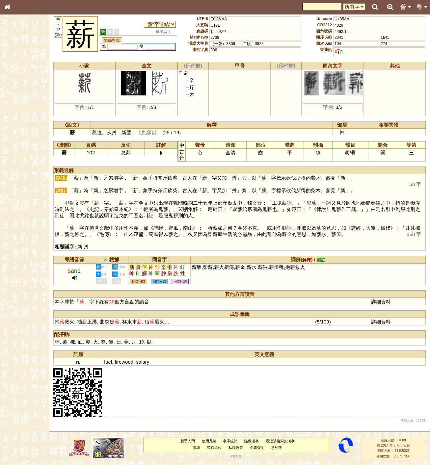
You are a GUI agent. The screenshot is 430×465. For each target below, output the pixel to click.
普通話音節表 (20, 182)
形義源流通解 (20, 113)
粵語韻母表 (18, 144)
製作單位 (218, 448)
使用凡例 (212, 441)
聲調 (31, 176)
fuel (116, 362)
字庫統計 (234, 441)
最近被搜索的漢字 (283, 441)
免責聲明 (260, 448)
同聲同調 (188, 281)
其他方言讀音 (20, 189)
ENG (29, 72)
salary (150, 362)
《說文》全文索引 (24, 206)
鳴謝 (200, 448)
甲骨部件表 (18, 100)
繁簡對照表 (18, 225)
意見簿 (280, 448)
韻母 (22, 176)
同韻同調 (167, 281)
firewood (131, 362)
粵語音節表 (18, 131)
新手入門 (191, 441)
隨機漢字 (255, 441)
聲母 (13, 176)
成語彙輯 (16, 219)
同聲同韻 (146, 281)
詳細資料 (382, 301)
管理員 (240, 456)
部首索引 (16, 88)
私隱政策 (239, 448)
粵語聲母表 (18, 137)
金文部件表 (18, 107)
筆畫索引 (16, 94)
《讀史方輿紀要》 (24, 213)
